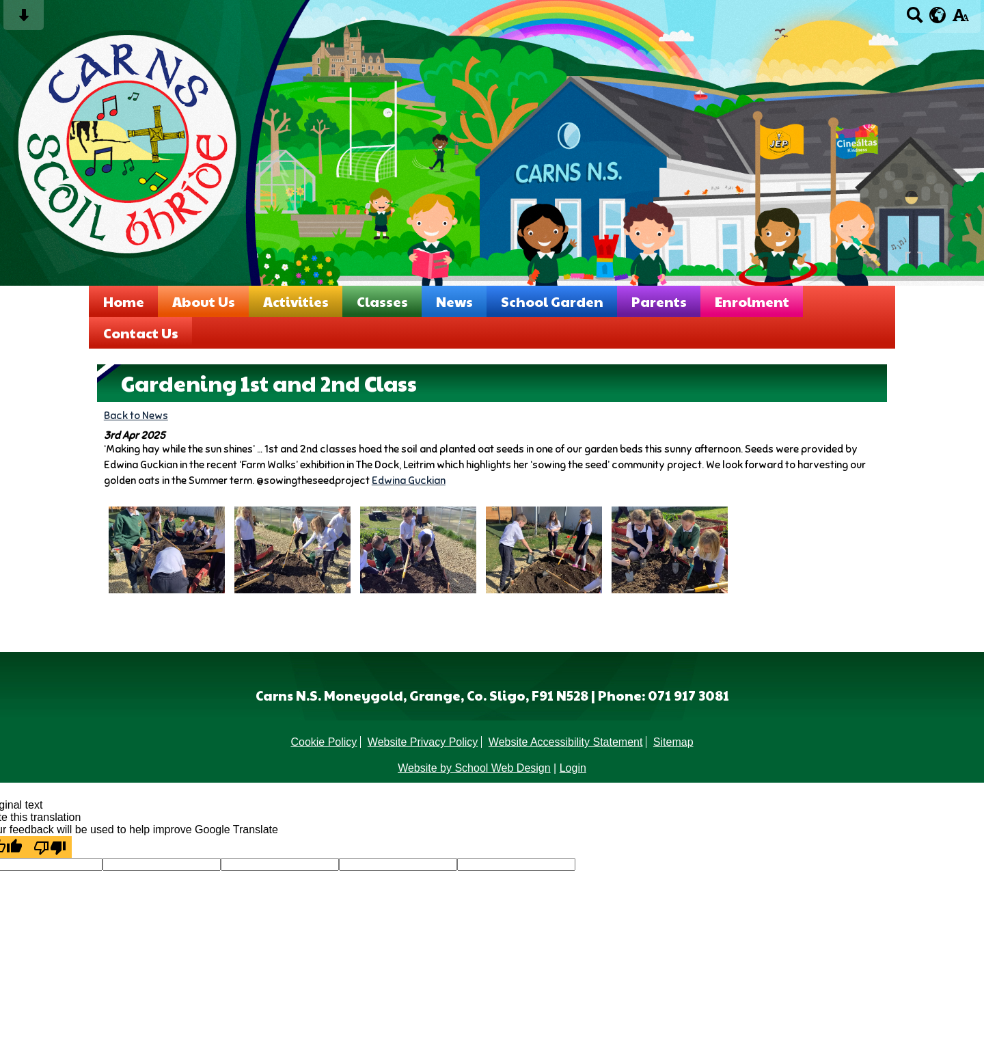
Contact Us (140, 332)
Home (123, 301)
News (454, 301)
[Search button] (915, 19)
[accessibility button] (960, 19)
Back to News (136, 415)
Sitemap (673, 742)
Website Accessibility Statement (566, 742)
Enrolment (752, 301)
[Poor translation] (50, 847)
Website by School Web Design (474, 768)
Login (573, 768)
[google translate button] (938, 15)
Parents (659, 301)
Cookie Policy (323, 742)
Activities (296, 301)
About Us (203, 301)
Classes (382, 301)
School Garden (552, 301)
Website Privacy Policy (423, 742)
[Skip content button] (23, 19)
